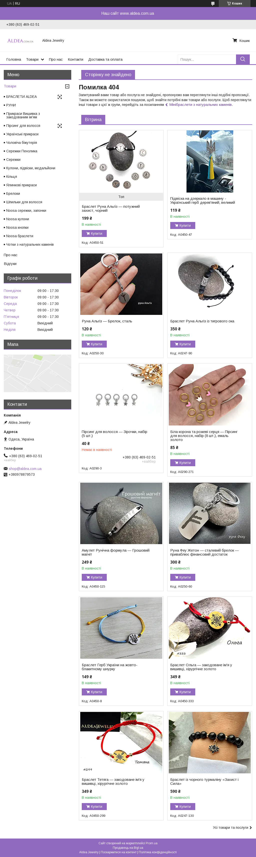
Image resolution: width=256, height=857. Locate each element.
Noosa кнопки (17, 227)
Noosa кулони (17, 219)
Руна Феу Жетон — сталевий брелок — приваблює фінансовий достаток (204, 552)
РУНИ (11, 105)
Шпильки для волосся (24, 202)
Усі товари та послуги (230, 828)
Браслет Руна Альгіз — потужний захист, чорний (111, 209)
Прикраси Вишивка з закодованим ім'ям (23, 115)
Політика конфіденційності (158, 852)
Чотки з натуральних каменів (30, 244)
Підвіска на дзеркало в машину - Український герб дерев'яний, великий (202, 201)
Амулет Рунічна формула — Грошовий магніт (116, 552)
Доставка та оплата (105, 59)
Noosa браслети (19, 236)
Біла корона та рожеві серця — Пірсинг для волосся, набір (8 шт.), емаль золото (204, 436)
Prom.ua (152, 843)
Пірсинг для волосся (23, 126)
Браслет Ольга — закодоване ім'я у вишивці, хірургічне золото (201, 667)
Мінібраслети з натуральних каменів (200, 104)
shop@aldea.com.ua (25, 469)
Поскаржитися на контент (118, 852)
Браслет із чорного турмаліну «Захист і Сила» (204, 782)
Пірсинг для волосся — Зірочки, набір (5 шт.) (114, 434)
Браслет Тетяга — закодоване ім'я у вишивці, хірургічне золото (113, 782)
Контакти (75, 59)
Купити (96, 233)
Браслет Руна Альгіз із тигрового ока (202, 321)
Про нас (56, 59)
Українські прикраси (22, 134)
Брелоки (13, 194)
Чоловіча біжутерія (21, 143)
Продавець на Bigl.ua (128, 848)
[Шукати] (243, 59)
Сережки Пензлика (21, 151)
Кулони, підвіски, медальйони (30, 168)
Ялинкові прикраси (21, 185)
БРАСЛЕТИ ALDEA (21, 97)
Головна (13, 59)
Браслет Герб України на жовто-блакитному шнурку (110, 667)
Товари (32, 59)
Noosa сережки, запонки (26, 211)
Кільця (11, 177)
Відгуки (10, 263)
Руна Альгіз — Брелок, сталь (107, 321)
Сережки (13, 160)
